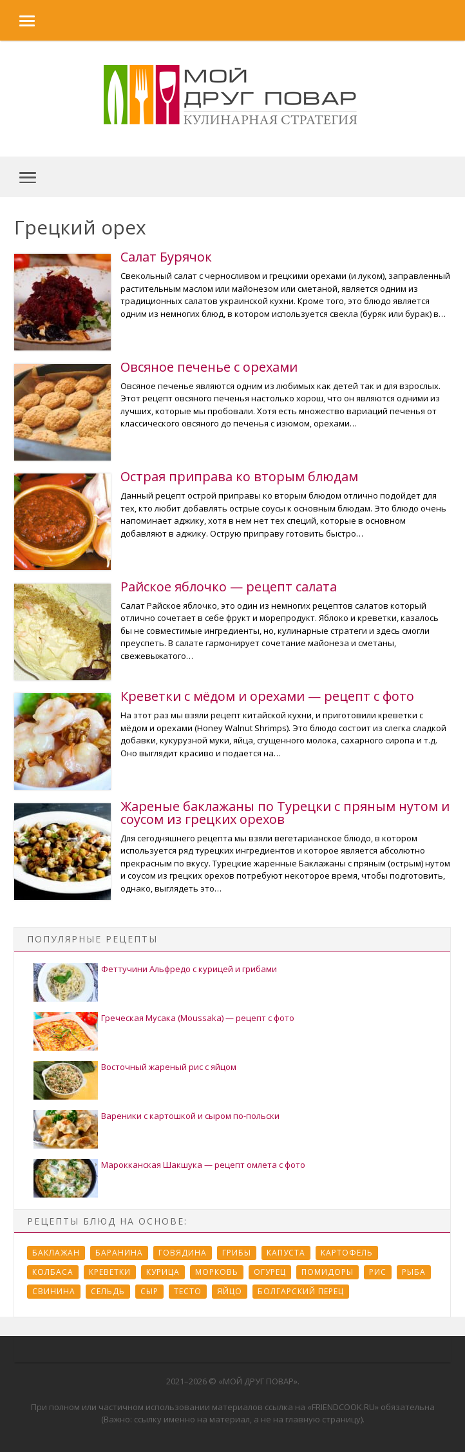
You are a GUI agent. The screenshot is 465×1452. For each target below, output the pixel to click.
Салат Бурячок (166, 256)
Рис (377, 1271)
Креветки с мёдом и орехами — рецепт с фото (267, 696)
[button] (17, 20)
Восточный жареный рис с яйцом (168, 1067)
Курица (163, 1271)
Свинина (53, 1291)
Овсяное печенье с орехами (209, 367)
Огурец (270, 1271)
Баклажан (56, 1252)
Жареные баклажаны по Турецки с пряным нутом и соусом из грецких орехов (285, 813)
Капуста (286, 1252)
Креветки (110, 1271)
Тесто (188, 1291)
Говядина (182, 1252)
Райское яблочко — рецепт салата (228, 586)
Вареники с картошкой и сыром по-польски (190, 1116)
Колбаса (52, 1271)
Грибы (236, 1252)
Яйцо (229, 1291)
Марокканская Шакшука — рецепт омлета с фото (203, 1164)
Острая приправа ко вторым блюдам (239, 476)
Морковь (216, 1271)
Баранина (119, 1252)
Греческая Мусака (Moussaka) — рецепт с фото (197, 1018)
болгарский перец (301, 1291)
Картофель (347, 1252)
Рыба (414, 1271)
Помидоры (327, 1271)
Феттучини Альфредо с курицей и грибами (189, 969)
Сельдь (108, 1291)
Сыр (149, 1291)
